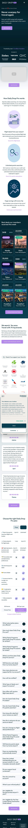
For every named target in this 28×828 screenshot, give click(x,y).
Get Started (7, 28)
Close (14, 425)
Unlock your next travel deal (14, 210)
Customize (14, 430)
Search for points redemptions (14, 176)
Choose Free (7, 610)
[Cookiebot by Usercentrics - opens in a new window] (20, 396)
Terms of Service (13, 823)
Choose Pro (21, 610)
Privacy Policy (5, 823)
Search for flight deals (14, 140)
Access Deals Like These (14, 312)
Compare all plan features (14, 614)
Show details (19, 421)
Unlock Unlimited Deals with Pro (12, 341)
